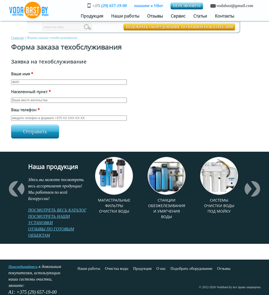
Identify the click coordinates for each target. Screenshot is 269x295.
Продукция (92, 16)
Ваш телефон (25, 109)
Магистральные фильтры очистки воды (114, 206)
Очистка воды (116, 268)
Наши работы (125, 16)
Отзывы (155, 16)
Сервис (178, 16)
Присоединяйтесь (23, 267)
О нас (161, 268)
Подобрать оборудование (191, 268)
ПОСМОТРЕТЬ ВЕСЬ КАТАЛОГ (57, 210)
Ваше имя (22, 73)
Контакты (224, 16)
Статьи (200, 16)
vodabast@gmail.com (234, 5)
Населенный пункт (31, 91)
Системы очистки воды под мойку (219, 206)
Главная (17, 37)
